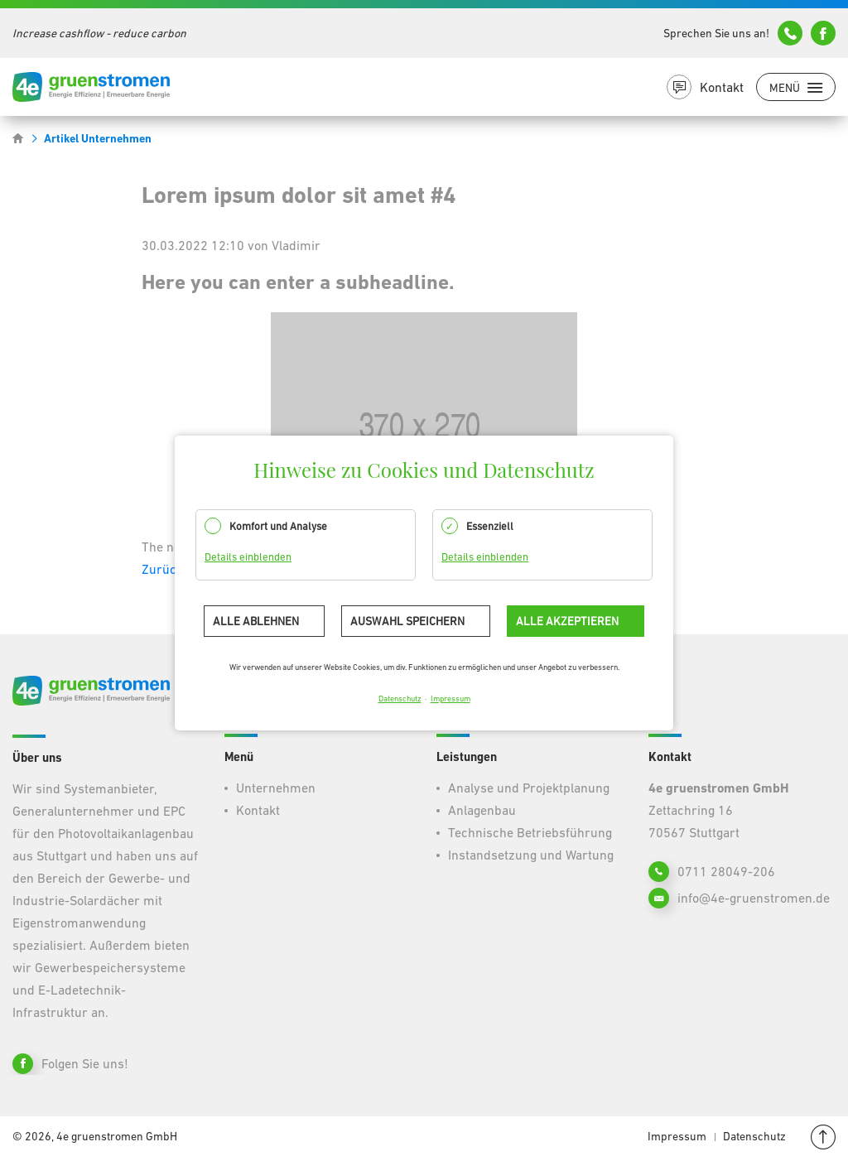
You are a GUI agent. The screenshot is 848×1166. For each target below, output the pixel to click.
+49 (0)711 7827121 (790, 33)
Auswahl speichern (407, 621)
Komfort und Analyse (278, 526)
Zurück (162, 568)
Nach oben (823, 1137)
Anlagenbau (482, 809)
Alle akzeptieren (567, 621)
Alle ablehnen (256, 621)
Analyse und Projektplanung (529, 787)
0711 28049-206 (726, 871)
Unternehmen (276, 787)
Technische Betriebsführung (530, 832)
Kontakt (722, 87)
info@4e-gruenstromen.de (823, 33)
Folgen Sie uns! (84, 1063)
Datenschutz (400, 698)
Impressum (450, 698)
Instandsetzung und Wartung (531, 854)
